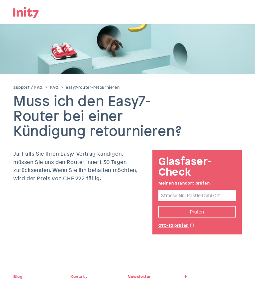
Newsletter (139, 276)
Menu (237, 12)
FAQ (54, 87)
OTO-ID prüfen (173, 225)
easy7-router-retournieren (93, 87)
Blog (17, 276)
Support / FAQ (28, 87)
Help (192, 226)
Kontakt (78, 276)
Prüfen (197, 212)
